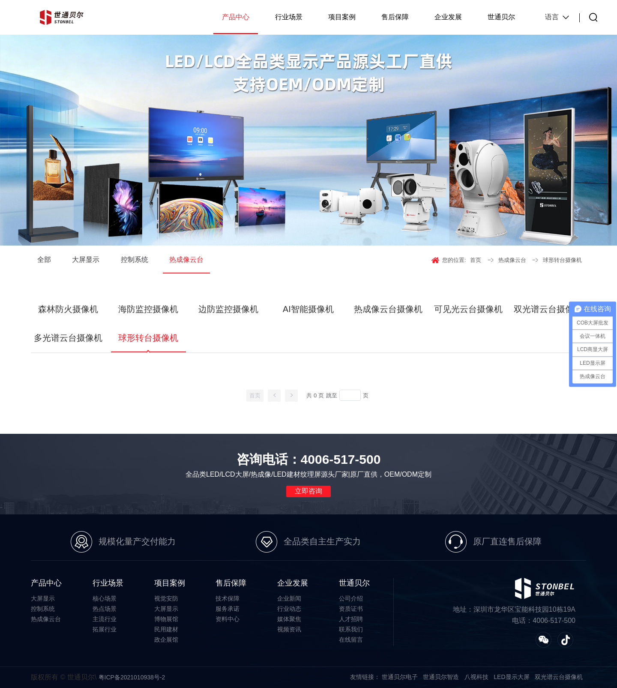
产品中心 (235, 17)
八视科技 (476, 676)
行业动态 (289, 608)
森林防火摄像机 (68, 309)
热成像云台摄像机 (388, 309)
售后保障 (395, 17)
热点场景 (105, 608)
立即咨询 (308, 491)
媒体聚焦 (289, 619)
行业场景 (289, 17)
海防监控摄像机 (148, 309)
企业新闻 (289, 598)
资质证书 (351, 608)
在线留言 (351, 639)
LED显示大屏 (511, 676)
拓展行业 (105, 629)
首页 (475, 260)
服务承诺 (228, 608)
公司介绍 (351, 598)
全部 (44, 259)
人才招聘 (351, 619)
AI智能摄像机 (308, 309)
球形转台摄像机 (562, 260)
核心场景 (105, 598)
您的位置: (454, 260)
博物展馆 (166, 619)
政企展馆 (166, 639)
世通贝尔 (501, 17)
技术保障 (228, 598)
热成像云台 (186, 259)
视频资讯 (289, 629)
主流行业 (105, 619)
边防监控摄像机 (228, 309)
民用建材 (166, 629)
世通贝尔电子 (400, 676)
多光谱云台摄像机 (68, 337)
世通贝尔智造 (441, 676)
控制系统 (134, 259)
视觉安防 (166, 598)
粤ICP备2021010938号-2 (132, 677)
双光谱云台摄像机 (548, 309)
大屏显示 (85, 259)
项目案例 (342, 17)
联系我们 (351, 629)
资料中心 (228, 619)
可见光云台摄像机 (468, 309)
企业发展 (448, 17)
